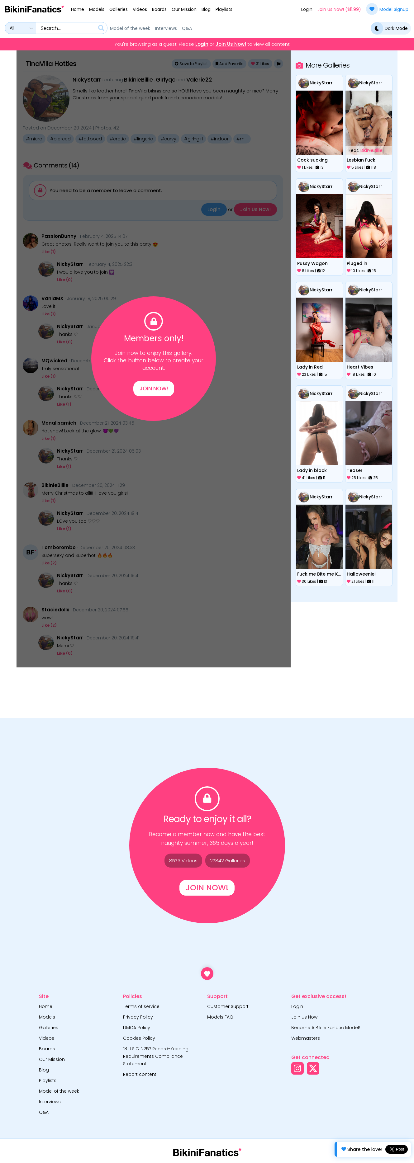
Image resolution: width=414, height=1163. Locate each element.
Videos (140, 9)
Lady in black (312, 470)
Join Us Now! (231, 44)
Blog (206, 9)
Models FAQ (220, 1017)
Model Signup (387, 9)
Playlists (224, 9)
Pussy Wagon (312, 263)
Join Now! (154, 389)
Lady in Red (310, 367)
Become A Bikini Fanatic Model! (325, 1027)
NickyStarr (321, 83)
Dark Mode (389, 28)
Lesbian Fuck (361, 160)
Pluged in (357, 263)
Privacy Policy (138, 1017)
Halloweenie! (361, 574)
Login (306, 9)
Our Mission (184, 9)
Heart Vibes (360, 367)
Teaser (355, 470)
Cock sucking (312, 160)
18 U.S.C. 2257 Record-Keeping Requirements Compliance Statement (155, 1056)
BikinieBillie (371, 150)
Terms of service (141, 1006)
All (12, 28)
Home (77, 9)
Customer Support (228, 1006)
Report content (139, 1074)
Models (96, 9)
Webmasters (305, 1038)
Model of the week (130, 28)
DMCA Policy (136, 1027)
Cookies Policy (139, 1038)
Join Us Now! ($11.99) (339, 9)
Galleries (118, 9)
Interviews (166, 28)
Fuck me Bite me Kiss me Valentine (319, 574)
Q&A (187, 28)
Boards (159, 9)
